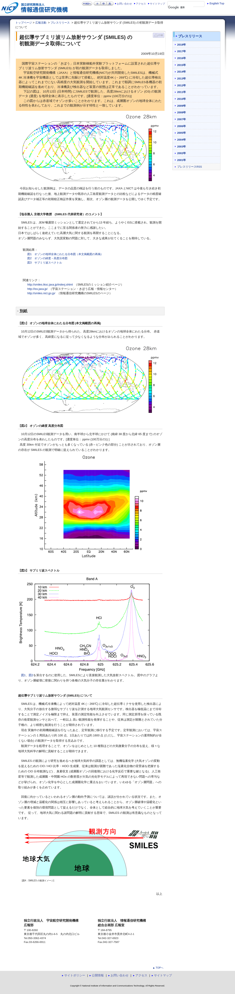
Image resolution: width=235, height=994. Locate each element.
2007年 (181, 119)
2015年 (181, 64)
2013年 (181, 78)
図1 (23, 675)
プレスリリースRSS (189, 166)
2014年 (181, 71)
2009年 (181, 105)
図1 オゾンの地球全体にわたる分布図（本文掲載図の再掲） (65, 254)
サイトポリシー (74, 975)
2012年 (181, 85)
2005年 (181, 132)
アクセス (141, 3)
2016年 (181, 58)
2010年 (181, 98)
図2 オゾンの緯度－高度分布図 (47, 258)
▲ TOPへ (157, 967)
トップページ (23, 22)
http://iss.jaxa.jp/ (37, 289)
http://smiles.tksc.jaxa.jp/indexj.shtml (50, 284)
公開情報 (98, 975)
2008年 (181, 112)
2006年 (181, 126)
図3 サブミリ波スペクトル (44, 262)
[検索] (180, 7)
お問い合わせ (124, 3)
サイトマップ (157, 3)
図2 (31, 675)
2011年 (181, 91)
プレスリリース (60, 22)
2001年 (181, 159)
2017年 (181, 51)
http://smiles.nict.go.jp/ (41, 293)
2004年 (181, 139)
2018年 (181, 44)
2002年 (181, 153)
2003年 (181, 146)
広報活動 (40, 22)
